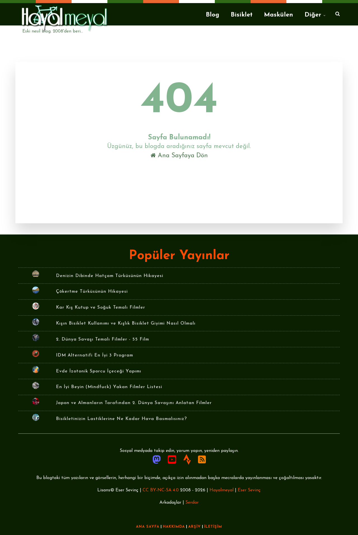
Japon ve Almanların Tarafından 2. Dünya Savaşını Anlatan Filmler (134, 403)
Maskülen (278, 15)
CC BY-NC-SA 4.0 (161, 490)
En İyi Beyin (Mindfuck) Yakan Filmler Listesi (109, 387)
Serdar (192, 502)
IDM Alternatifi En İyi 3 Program (94, 355)
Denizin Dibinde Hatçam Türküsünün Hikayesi (109, 276)
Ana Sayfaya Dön (179, 155)
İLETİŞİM (213, 527)
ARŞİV (194, 527)
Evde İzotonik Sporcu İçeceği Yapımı (98, 371)
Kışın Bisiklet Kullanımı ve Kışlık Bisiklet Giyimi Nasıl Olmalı (126, 323)
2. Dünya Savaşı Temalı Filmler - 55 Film (102, 339)
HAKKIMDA (174, 527)
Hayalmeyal (221, 490)
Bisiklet (242, 15)
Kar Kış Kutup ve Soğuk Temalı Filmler (100, 307)
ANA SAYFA (147, 527)
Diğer (313, 15)
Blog (212, 15)
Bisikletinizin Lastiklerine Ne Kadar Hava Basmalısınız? (121, 419)
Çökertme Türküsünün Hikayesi (92, 291)
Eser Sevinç (249, 490)
